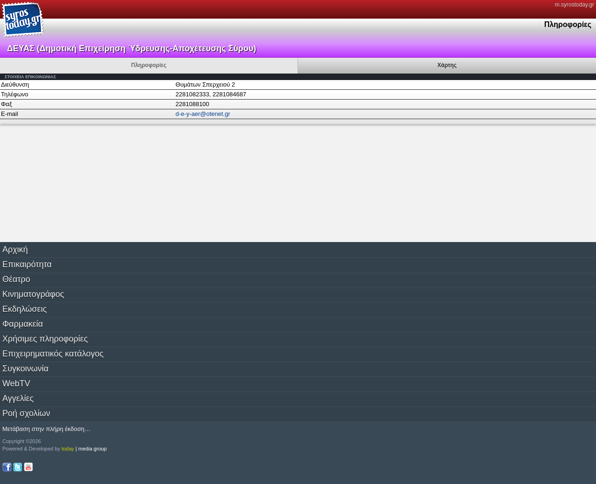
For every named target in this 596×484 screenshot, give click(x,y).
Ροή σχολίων (26, 413)
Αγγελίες (18, 398)
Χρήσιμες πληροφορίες (45, 338)
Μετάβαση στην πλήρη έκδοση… (46, 428)
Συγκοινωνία (25, 368)
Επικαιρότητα (27, 264)
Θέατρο (16, 279)
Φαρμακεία (22, 324)
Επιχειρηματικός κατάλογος (52, 353)
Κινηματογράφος (33, 294)
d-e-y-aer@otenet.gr (203, 113)
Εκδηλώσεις (24, 309)
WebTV (16, 383)
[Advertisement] (70, 182)
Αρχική (15, 249)
